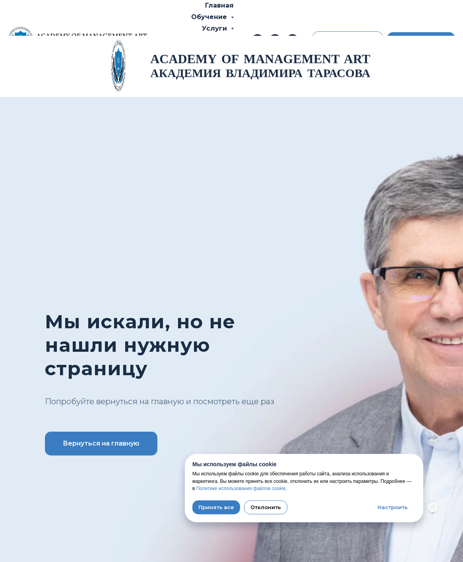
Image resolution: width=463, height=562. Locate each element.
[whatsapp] (292, 40)
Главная (219, 5)
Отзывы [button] (214, 62)
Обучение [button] (210, 17)
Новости (178, 74)
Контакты (222, 74)
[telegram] (275, 40)
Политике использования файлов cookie (241, 488)
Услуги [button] (215, 28)
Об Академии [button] (203, 51)
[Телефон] (257, 40)
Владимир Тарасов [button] (194, 39)
